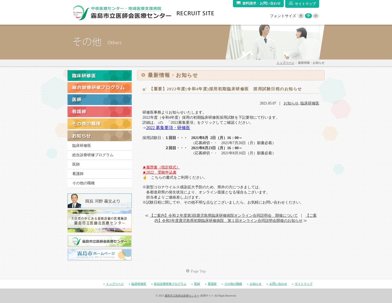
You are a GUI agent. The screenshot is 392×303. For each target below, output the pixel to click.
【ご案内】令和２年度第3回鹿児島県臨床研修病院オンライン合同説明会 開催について (224, 215)
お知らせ (291, 103)
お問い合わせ (278, 283)
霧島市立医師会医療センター (182, 295)
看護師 (78, 174)
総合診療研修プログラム (93, 155)
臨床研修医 (81, 146)
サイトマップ (303, 283)
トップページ (285, 62)
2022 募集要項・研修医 (168, 127)
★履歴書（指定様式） (161, 167)
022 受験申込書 (161, 172)
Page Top (198, 271)
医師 (76, 164)
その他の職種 (83, 183)
